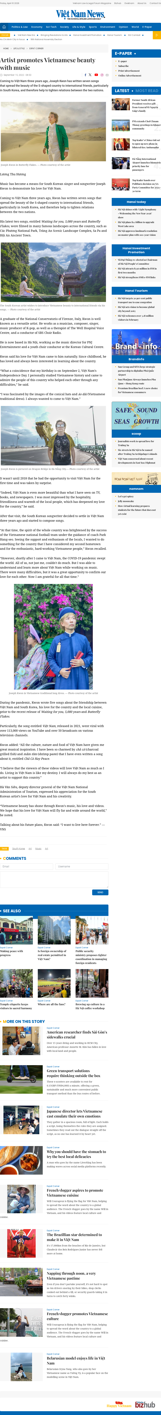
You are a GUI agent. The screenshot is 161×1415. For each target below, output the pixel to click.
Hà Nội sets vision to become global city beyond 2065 (136, 309)
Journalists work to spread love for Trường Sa (136, 455)
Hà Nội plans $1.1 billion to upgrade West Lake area (136, 224)
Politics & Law (20, 27)
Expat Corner (35, 48)
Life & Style (78, 27)
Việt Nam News (80, 14)
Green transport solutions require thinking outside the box (73, 1073)
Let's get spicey (126, 528)
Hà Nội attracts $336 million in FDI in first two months (137, 270)
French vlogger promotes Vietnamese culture (77, 1316)
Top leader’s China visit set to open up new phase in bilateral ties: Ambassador (146, 144)
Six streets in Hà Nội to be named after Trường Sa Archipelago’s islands (137, 463)
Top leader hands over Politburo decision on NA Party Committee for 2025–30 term (146, 186)
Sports (93, 27)
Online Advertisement (129, 75)
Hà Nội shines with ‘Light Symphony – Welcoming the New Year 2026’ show (137, 213)
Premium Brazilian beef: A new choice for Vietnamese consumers (138, 397)
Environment (107, 27)
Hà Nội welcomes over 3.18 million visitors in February (136, 317)
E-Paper (147, 27)
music (38, 848)
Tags (4, 848)
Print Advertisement (129, 70)
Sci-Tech (51, 27)
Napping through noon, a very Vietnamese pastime (71, 1276)
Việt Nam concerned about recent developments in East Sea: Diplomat (136, 472)
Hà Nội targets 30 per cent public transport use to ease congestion (135, 300)
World (135, 27)
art (30, 848)
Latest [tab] (122, 90)
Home (6, 48)
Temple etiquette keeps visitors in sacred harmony (16, 1006)
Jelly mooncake (126, 533)
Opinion (123, 27)
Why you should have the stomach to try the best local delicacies (76, 1154)
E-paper (123, 53)
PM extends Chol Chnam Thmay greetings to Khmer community (146, 125)
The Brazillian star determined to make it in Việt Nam (74, 1237)
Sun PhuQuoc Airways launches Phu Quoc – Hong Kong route (137, 388)
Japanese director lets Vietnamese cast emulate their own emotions (74, 1113)
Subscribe (123, 66)
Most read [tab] (147, 90)
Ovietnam (129, 3)
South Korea (18, 848)
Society (64, 27)
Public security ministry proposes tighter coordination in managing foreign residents (91, 957)
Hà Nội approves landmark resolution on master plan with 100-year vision (137, 232)
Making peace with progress (11, 953)
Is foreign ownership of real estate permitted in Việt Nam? (52, 955)
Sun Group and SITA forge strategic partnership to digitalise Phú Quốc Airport (136, 377)
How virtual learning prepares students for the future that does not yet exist (137, 542)
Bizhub (117, 3)
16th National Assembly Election (46, 39)
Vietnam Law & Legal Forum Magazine (92, 3)
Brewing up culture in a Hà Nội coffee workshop (90, 1006)
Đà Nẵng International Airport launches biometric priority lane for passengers (146, 164)
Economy (36, 27)
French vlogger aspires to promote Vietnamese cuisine (75, 1193)
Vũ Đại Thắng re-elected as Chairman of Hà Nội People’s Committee (137, 261)
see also (12, 911)
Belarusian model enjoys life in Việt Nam (76, 1360)
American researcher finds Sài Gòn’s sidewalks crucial (77, 1034)
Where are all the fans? (51, 1004)
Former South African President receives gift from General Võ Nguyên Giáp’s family (145, 105)
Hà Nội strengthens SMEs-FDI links (136, 277)
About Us (142, 3)
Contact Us (155, 3)
